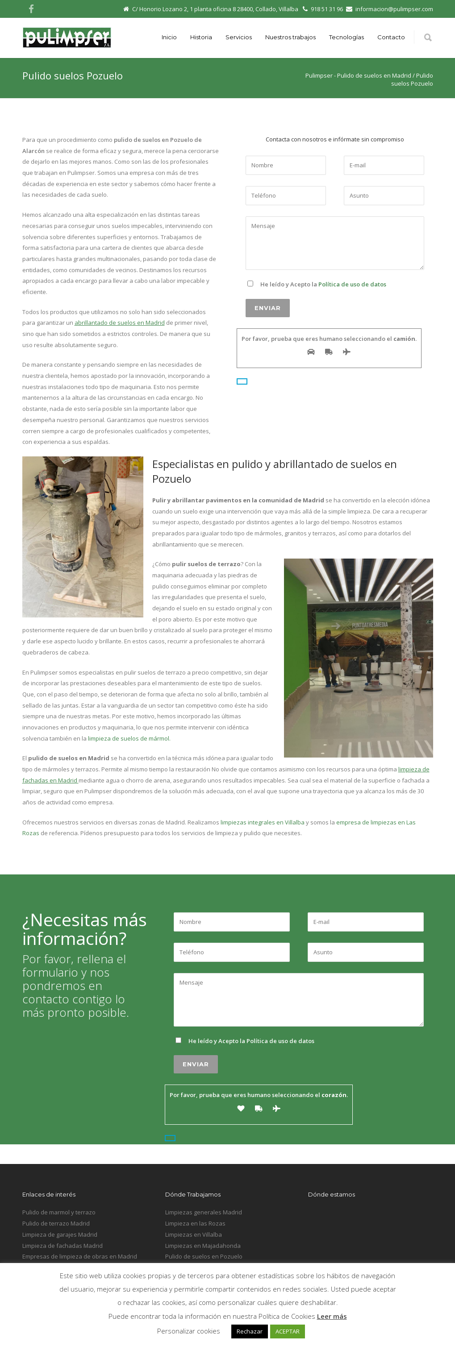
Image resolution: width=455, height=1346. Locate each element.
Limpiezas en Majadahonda (203, 1246)
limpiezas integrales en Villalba (262, 822)
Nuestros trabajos (290, 37)
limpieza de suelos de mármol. (129, 738)
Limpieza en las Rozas (195, 1223)
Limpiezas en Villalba (193, 1234)
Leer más (332, 1316)
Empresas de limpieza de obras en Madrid (79, 1256)
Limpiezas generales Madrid (203, 1212)
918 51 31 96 (327, 9)
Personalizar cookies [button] (188, 1330)
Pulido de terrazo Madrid (56, 1223)
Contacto (391, 37)
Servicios (238, 37)
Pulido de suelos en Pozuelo (203, 1256)
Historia (201, 37)
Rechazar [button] (250, 1331)
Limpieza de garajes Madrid (59, 1234)
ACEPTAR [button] (288, 1331)
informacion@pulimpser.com (394, 9)
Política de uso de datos (352, 284)
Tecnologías (346, 37)
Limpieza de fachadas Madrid (62, 1246)
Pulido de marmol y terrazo (59, 1212)
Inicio (169, 37)
